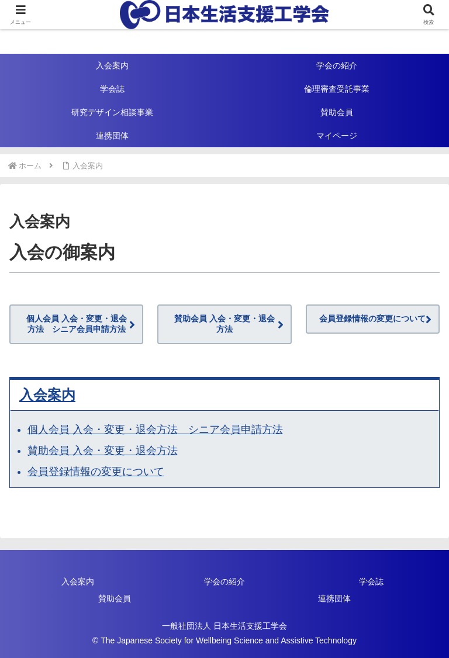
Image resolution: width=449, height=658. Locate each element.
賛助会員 (114, 598)
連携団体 (334, 598)
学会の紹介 (224, 581)
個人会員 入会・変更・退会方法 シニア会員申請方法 (76, 324)
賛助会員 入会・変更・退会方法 (224, 324)
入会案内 (47, 395)
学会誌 (371, 581)
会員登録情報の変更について (372, 318)
